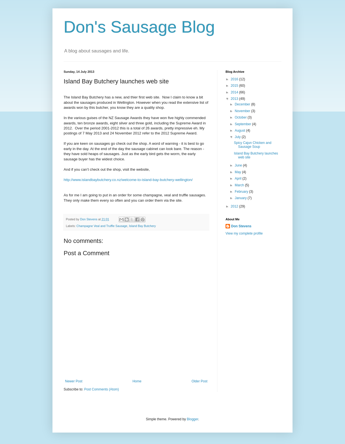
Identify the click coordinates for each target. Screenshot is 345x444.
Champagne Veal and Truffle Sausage (101, 226)
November (243, 111)
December (243, 104)
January (241, 198)
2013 (235, 99)
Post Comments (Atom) (101, 389)
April (238, 178)
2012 (235, 206)
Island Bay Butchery (142, 226)
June (239, 165)
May (238, 172)
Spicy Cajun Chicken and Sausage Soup (252, 145)
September (243, 124)
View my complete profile (244, 233)
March (240, 185)
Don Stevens (241, 226)
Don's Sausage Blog (139, 27)
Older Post (199, 381)
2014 (235, 92)
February (242, 192)
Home (137, 381)
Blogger (192, 419)
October (241, 117)
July (238, 137)
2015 (235, 86)
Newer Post (73, 381)
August (240, 130)
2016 (235, 79)
